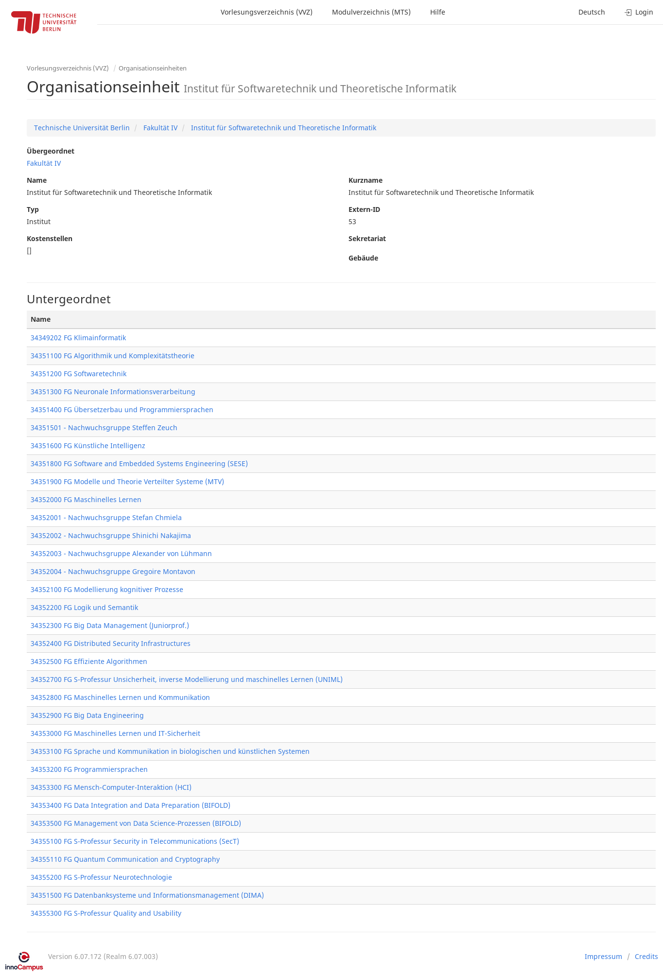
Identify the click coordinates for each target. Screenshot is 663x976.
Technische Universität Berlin (82, 127)
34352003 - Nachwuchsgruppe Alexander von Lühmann (121, 553)
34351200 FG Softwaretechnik (78, 373)
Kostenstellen (49, 238)
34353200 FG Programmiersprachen (89, 769)
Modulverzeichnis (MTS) (371, 12)
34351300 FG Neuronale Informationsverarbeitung (113, 391)
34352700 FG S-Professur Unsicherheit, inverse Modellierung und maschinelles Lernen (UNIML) (187, 679)
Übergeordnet (50, 151)
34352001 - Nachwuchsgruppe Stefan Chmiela (106, 517)
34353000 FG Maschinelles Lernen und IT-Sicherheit (115, 733)
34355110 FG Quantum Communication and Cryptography (125, 859)
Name (37, 180)
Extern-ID (364, 209)
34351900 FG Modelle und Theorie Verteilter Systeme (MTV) (127, 481)
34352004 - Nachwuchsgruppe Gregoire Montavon (113, 571)
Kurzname (366, 180)
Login (639, 12)
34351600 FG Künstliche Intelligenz (88, 445)
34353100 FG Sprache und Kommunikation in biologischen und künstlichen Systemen (170, 751)
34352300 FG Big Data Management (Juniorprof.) (110, 625)
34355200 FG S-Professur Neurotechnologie (101, 877)
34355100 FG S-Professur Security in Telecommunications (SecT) (135, 841)
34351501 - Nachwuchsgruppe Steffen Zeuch (104, 427)
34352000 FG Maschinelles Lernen (86, 499)
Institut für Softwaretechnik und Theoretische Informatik (282, 127)
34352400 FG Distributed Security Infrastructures (111, 643)
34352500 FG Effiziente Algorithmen (89, 661)
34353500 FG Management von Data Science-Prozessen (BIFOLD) (136, 823)
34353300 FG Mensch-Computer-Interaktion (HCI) (111, 787)
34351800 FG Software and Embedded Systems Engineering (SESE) (139, 463)
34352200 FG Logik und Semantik (84, 607)
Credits (646, 956)
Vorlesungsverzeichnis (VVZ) (267, 12)
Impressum (603, 956)
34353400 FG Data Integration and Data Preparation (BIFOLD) (130, 805)
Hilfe (437, 12)
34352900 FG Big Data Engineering (87, 715)
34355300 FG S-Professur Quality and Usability (106, 913)
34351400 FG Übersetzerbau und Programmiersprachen (122, 409)
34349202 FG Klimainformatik (78, 337)
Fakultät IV (159, 127)
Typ (33, 209)
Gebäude (363, 257)
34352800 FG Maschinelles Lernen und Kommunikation (120, 697)
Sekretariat (367, 238)
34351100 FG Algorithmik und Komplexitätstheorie (112, 355)
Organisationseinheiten (153, 68)
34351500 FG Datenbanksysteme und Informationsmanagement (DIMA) (147, 895)
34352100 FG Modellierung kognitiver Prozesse (107, 589)
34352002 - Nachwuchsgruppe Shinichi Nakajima (111, 535)
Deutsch (591, 12)
